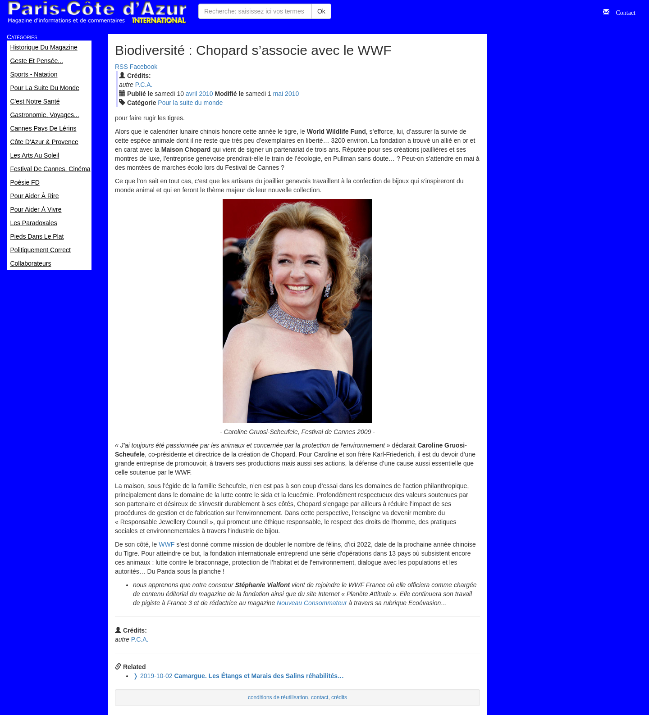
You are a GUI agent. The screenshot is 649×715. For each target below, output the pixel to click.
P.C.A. (144, 84)
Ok (321, 11)
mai (278, 93)
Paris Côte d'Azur (97, 12)
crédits (339, 697)
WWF (166, 544)
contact (319, 697)
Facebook (143, 66)
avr (191, 93)
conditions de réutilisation (278, 697)
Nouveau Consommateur (312, 602)
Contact (622, 11)
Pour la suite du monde (190, 102)
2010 (206, 93)
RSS (121, 66)
